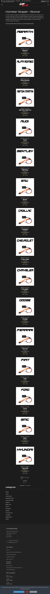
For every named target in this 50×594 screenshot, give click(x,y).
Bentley (25, 170)
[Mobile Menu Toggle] (2, 4)
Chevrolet (25, 259)
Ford (25, 408)
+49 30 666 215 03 (27, 0)
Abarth (25, 50)
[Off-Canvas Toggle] (48, 4)
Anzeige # (25, 480)
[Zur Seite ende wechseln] (28, 478)
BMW (25, 199)
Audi (25, 140)
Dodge (25, 319)
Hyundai (25, 468)
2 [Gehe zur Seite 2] (23, 477)
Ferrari (25, 349)
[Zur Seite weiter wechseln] (26, 478)
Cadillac (25, 229)
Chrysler (25, 289)
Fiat (25, 379)
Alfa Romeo (25, 80)
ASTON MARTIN (25, 110)
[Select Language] (45, 1)
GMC (25, 438)
